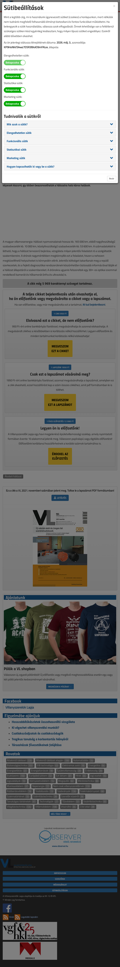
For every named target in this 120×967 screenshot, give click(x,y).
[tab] (60, 124)
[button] (17, 124)
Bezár (111, 178)
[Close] (114, 6)
